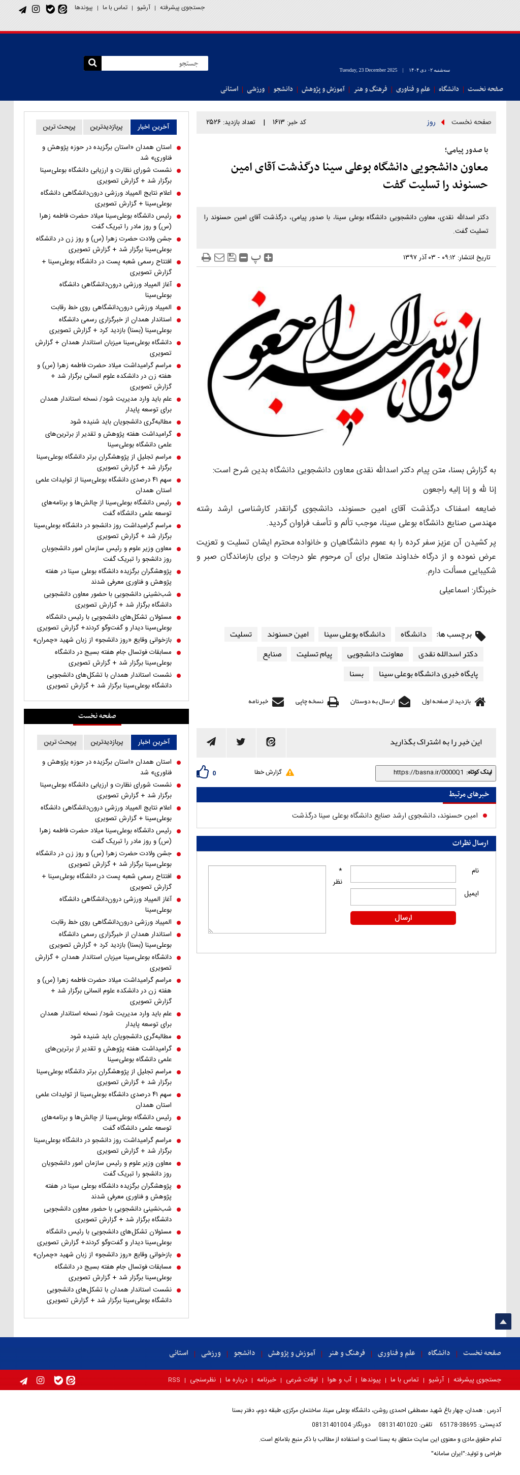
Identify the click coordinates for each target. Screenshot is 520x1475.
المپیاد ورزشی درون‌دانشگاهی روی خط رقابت (111, 308)
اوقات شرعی (302, 1380)
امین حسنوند (288, 634)
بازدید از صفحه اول (446, 701)
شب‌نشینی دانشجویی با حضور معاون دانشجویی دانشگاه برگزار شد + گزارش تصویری (108, 600)
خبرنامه (258, 701)
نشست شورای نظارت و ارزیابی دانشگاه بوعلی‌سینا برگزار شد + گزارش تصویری (106, 176)
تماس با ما (115, 8)
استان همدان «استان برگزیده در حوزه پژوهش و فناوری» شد (107, 153)
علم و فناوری (413, 89)
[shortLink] (422, 772)
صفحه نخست (485, 89)
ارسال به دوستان (372, 701)
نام (475, 871)
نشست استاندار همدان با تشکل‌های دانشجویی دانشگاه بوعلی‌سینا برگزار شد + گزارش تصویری (109, 680)
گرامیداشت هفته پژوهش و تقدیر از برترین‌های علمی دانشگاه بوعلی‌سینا (108, 439)
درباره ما (236, 1380)
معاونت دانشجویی (375, 654)
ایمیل (471, 893)
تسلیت (241, 634)
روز (431, 122)
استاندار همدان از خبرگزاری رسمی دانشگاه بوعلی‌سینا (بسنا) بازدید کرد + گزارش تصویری (110, 325)
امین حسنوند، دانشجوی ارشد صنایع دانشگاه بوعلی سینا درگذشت (385, 816)
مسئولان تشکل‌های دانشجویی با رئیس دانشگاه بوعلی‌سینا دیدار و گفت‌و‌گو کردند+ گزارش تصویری (104, 623)
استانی (229, 89)
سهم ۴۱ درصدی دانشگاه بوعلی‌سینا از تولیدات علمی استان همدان (104, 485)
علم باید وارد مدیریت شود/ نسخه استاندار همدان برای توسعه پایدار (106, 404)
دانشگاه (449, 89)
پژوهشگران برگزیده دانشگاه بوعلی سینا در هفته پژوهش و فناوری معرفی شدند (108, 577)
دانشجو (283, 89)
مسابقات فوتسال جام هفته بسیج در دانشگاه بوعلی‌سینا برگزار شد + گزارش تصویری (113, 658)
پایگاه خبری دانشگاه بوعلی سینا (428, 674)
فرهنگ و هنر (370, 89)
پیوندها (84, 8)
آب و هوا (339, 1380)
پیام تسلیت (314, 654)
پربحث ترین (59, 127)
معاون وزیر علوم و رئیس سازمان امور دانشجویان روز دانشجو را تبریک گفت (107, 554)
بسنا (356, 674)
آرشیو (143, 8)
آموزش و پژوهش (323, 89)
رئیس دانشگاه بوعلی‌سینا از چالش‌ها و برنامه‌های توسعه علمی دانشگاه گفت (107, 508)
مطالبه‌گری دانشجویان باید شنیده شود (121, 422)
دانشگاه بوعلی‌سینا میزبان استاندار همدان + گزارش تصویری (103, 348)
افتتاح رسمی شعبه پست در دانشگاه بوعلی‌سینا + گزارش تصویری (107, 267)
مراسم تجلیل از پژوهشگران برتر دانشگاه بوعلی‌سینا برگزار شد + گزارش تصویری (104, 462)
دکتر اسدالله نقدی (448, 654)
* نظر (337, 876)
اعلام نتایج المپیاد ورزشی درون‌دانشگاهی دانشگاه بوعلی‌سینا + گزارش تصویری (106, 198)
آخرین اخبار (153, 127)
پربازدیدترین (106, 127)
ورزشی (256, 89)
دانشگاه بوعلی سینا (354, 634)
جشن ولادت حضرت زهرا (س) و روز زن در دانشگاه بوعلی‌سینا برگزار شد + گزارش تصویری (104, 244)
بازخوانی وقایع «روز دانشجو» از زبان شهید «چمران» (102, 640)
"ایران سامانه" (448, 1454)
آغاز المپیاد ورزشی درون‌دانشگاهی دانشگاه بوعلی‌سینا (115, 290)
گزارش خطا (267, 772)
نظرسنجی (203, 1380)
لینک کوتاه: (479, 772)
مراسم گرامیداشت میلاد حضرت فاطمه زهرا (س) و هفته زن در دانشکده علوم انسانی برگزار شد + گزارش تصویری (104, 376)
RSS (174, 1380)
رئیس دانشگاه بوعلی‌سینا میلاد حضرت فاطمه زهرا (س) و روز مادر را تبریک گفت (106, 221)
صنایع (272, 654)
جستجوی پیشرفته (182, 8)
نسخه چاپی (309, 701)
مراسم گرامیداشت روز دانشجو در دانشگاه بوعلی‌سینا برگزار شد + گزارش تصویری (103, 531)
